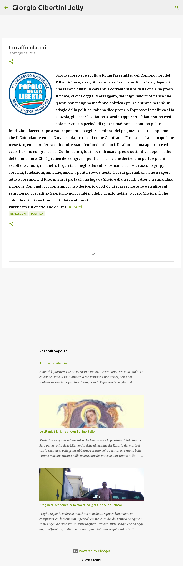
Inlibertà (75, 207)
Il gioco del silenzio (53, 363)
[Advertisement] (91, 305)
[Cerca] (89, 7)
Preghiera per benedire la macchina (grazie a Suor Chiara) (80, 505)
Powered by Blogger (91, 551)
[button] (11, 62)
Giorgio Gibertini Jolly (47, 7)
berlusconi (18, 213)
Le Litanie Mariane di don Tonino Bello (67, 431)
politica (37, 213)
